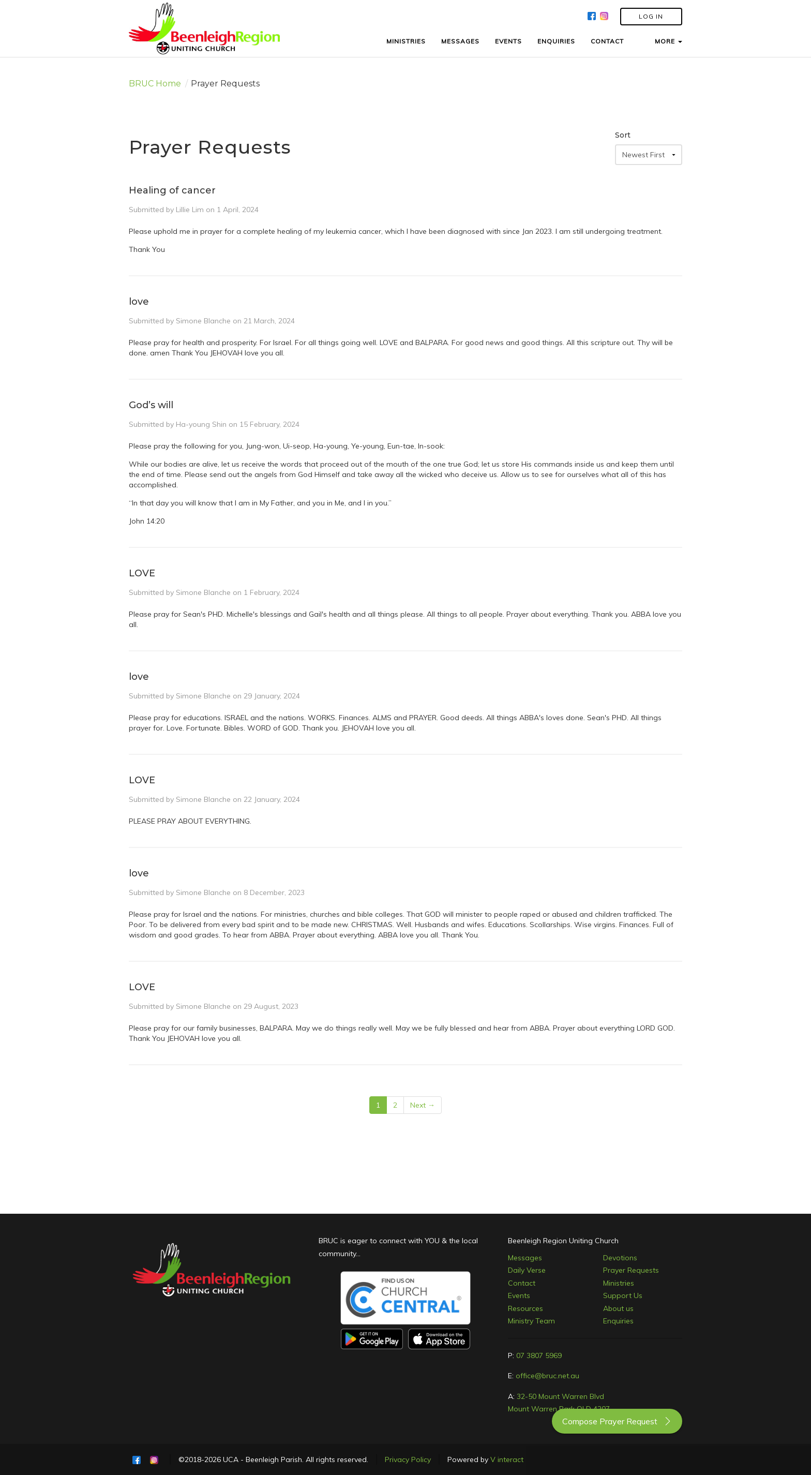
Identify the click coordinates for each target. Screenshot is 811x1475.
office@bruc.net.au (547, 1375)
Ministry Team (531, 1320)
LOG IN (651, 16)
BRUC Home (155, 83)
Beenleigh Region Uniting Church (563, 1240)
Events (519, 1295)
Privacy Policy (408, 1459)
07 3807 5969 (539, 1355)
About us (618, 1308)
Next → (422, 1105)
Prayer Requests (631, 1270)
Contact (521, 1283)
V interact (506, 1459)
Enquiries (618, 1320)
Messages (525, 1257)
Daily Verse (527, 1270)
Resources (525, 1308)
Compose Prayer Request (617, 1421)
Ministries (618, 1283)
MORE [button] (668, 41)
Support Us (622, 1295)
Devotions (620, 1257)
